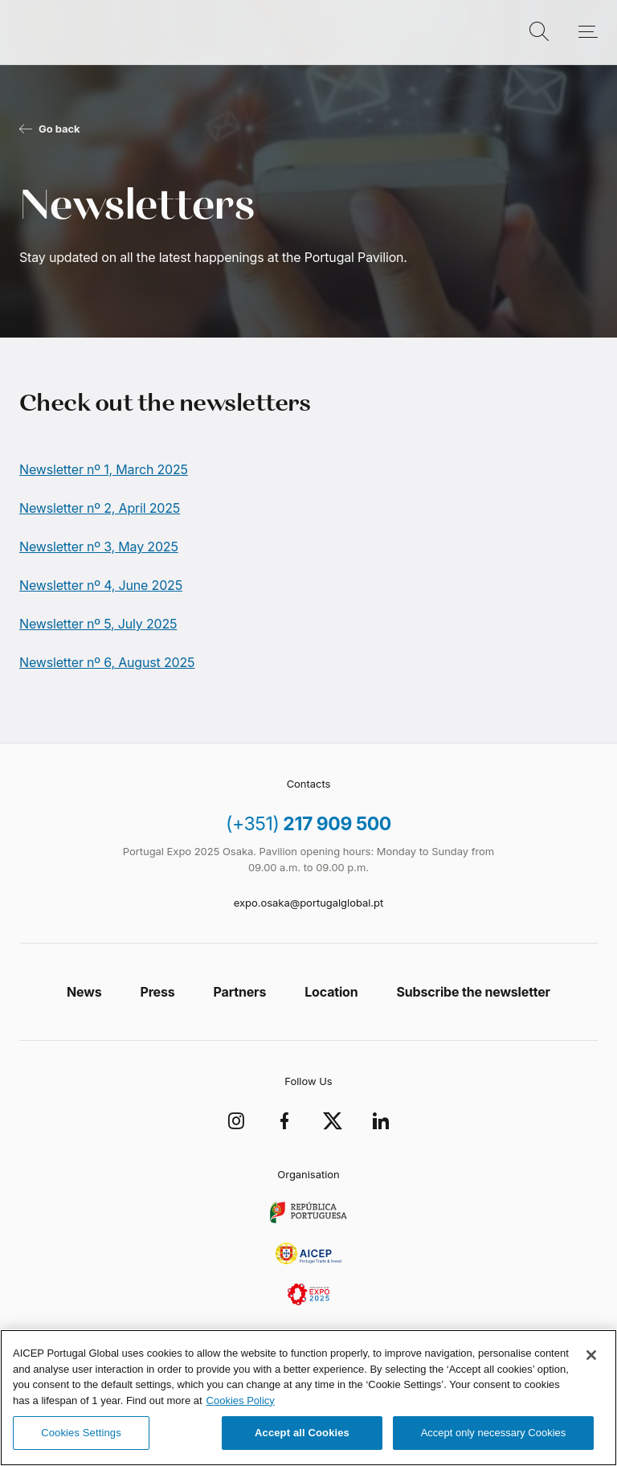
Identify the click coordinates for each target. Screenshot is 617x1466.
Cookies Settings (81, 1433)
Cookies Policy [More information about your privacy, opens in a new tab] (240, 1400)
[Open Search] (539, 32)
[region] (308, 1397)
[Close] (591, 1355)
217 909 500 (308, 824)
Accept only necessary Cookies (493, 1433)
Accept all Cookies (302, 1433)
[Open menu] (580, 32)
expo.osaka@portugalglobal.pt (308, 902)
